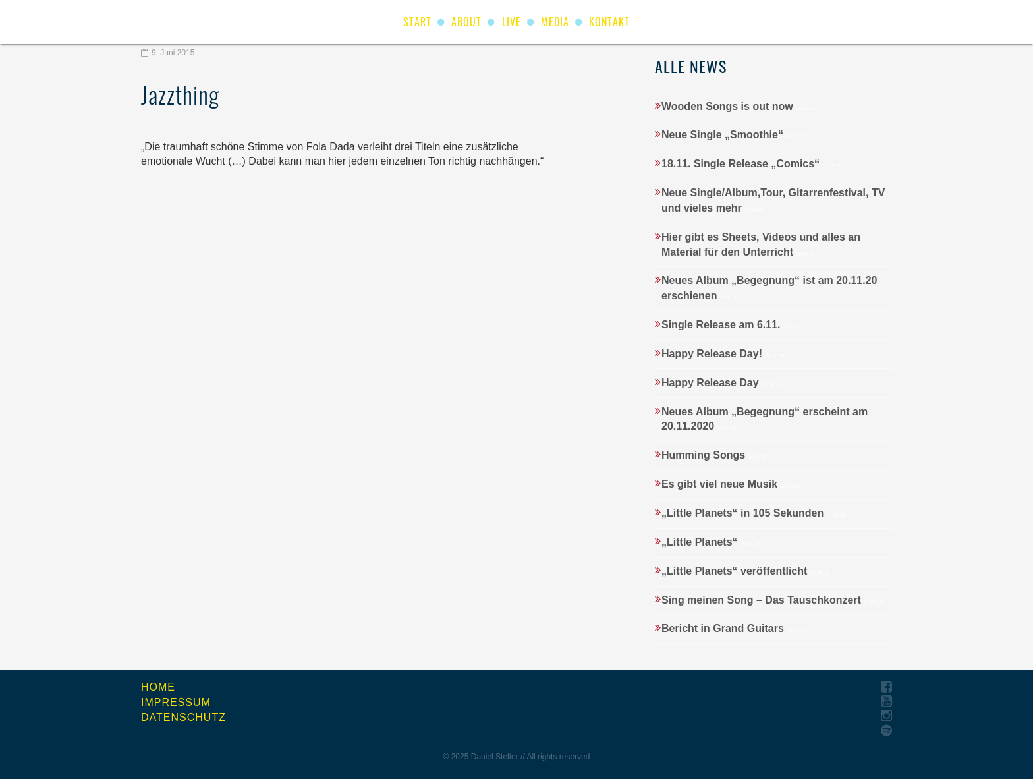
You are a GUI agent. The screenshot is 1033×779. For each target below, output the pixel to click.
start (417, 22)
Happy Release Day (721, 382)
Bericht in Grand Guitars (733, 628)
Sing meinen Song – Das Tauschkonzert (772, 600)
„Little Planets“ (710, 542)
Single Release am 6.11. (731, 324)
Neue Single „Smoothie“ (733, 134)
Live (511, 22)
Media (555, 22)
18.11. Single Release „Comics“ (751, 163)
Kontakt (609, 22)
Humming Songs (714, 455)
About (466, 22)
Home (158, 687)
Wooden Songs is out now (738, 106)
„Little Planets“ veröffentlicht (745, 571)
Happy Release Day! (723, 353)
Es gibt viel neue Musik (730, 484)
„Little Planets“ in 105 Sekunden (753, 513)
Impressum (176, 702)
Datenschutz (183, 717)
